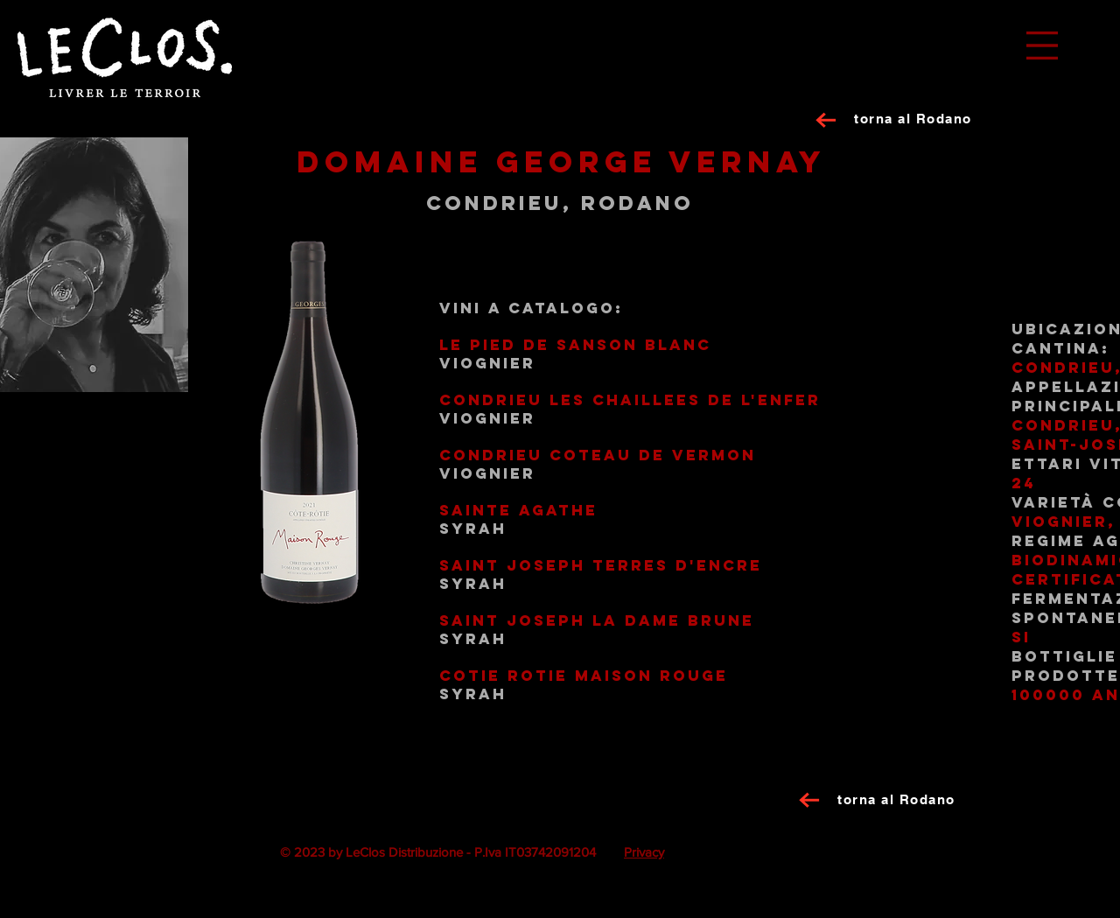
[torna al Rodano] (915, 118)
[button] (1042, 46)
